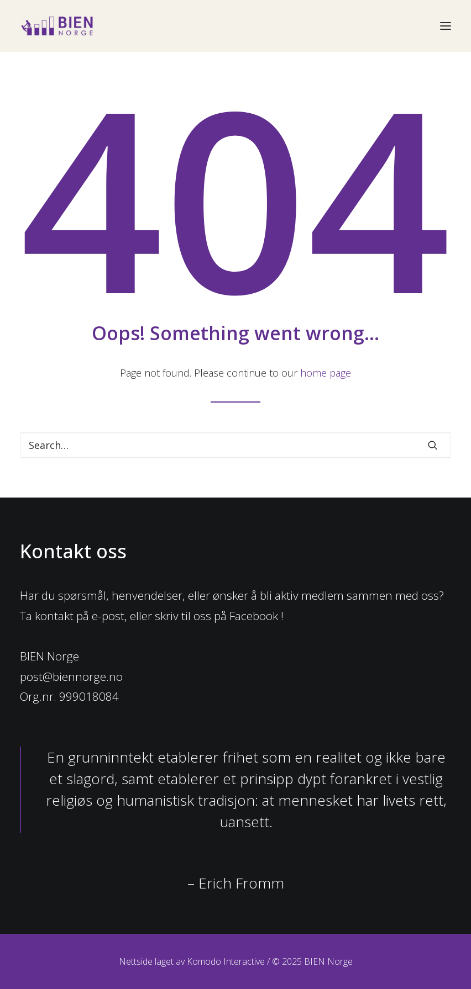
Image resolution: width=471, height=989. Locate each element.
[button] (433, 445)
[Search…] (235, 445)
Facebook (253, 615)
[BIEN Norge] (57, 26)
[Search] (235, 445)
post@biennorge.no (71, 676)
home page (325, 372)
